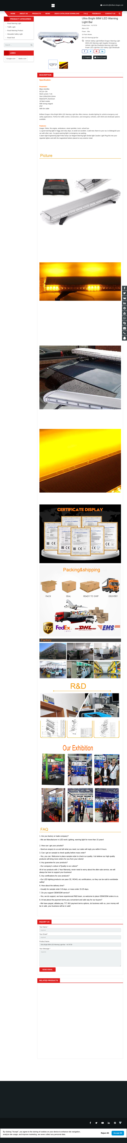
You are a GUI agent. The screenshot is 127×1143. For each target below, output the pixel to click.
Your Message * (44, 965)
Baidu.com (22, 73)
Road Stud (11, 52)
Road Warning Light (14, 38)
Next (76, 52)
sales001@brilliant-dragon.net (112, 5)
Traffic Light (11, 42)
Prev (40, 52)
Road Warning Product (15, 45)
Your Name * (43, 942)
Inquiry (87, 72)
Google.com (10, 73)
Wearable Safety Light (15, 49)
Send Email (100, 72)
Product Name (44, 957)
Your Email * (43, 949)
